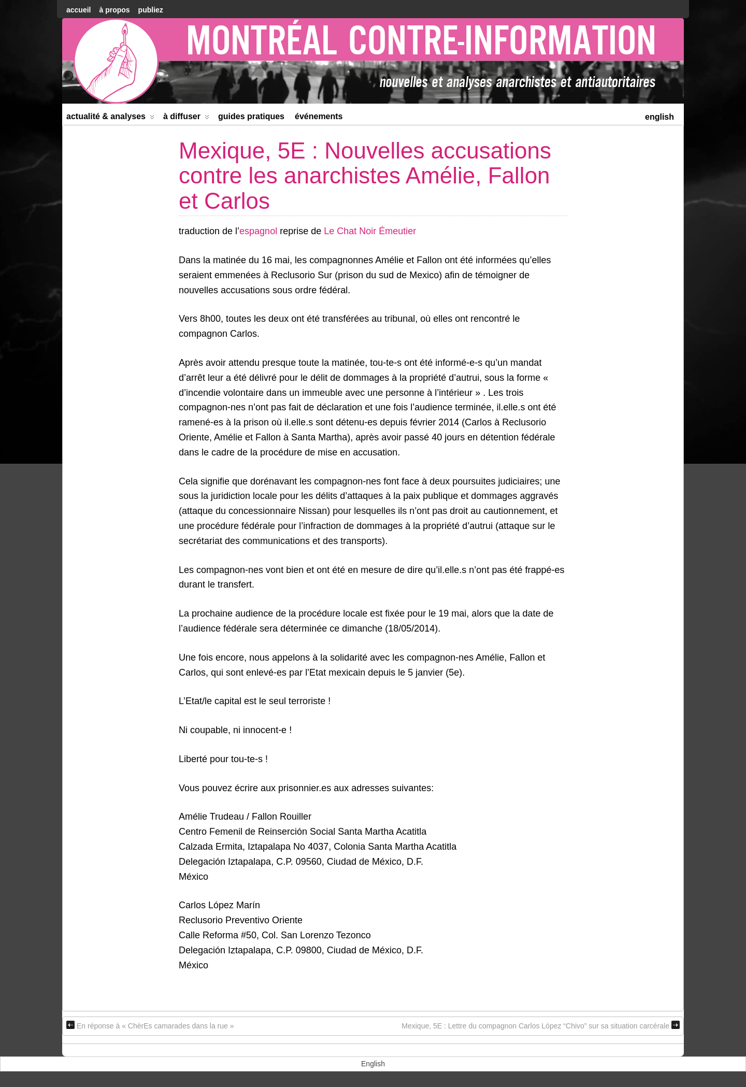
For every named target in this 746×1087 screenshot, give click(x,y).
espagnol (258, 231)
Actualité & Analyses (110, 118)
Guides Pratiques (251, 116)
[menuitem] (659, 116)
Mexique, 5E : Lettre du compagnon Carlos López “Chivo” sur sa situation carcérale (540, 1025)
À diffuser (186, 118)
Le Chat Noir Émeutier (370, 231)
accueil (78, 10)
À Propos (114, 10)
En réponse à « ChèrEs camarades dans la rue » (150, 1025)
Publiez (150, 10)
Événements (319, 116)
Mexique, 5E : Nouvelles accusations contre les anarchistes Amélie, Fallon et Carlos (365, 175)
